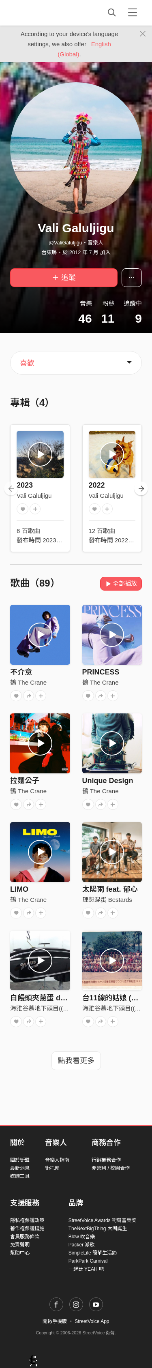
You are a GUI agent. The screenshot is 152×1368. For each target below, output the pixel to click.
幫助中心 (20, 1253)
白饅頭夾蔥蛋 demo (42, 998)
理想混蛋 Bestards (107, 899)
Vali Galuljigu (34, 495)
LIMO (19, 889)
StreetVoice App (92, 1321)
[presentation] (11, 488)
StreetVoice (43, 13)
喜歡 (27, 363)
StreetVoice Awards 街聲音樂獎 (102, 1220)
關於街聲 (20, 1160)
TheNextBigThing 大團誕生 (98, 1228)
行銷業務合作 (106, 1160)
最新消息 (20, 1168)
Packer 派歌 (82, 1245)
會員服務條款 (24, 1237)
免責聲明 (20, 1245)
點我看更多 (76, 1061)
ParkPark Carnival (88, 1261)
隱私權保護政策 (27, 1220)
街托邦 (52, 1168)
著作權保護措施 (27, 1228)
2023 (25, 485)
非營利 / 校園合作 (111, 1168)
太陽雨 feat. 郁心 (110, 889)
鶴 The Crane (28, 682)
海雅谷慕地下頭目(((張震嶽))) (49, 1008)
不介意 (21, 672)
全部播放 (121, 583)
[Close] (143, 34)
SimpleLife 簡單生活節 (93, 1253)
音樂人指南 (57, 1160)
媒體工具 (20, 1176)
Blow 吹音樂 (82, 1237)
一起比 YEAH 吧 (86, 1269)
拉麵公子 (24, 781)
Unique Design (107, 781)
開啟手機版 (55, 1321)
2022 (97, 485)
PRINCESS (101, 672)
